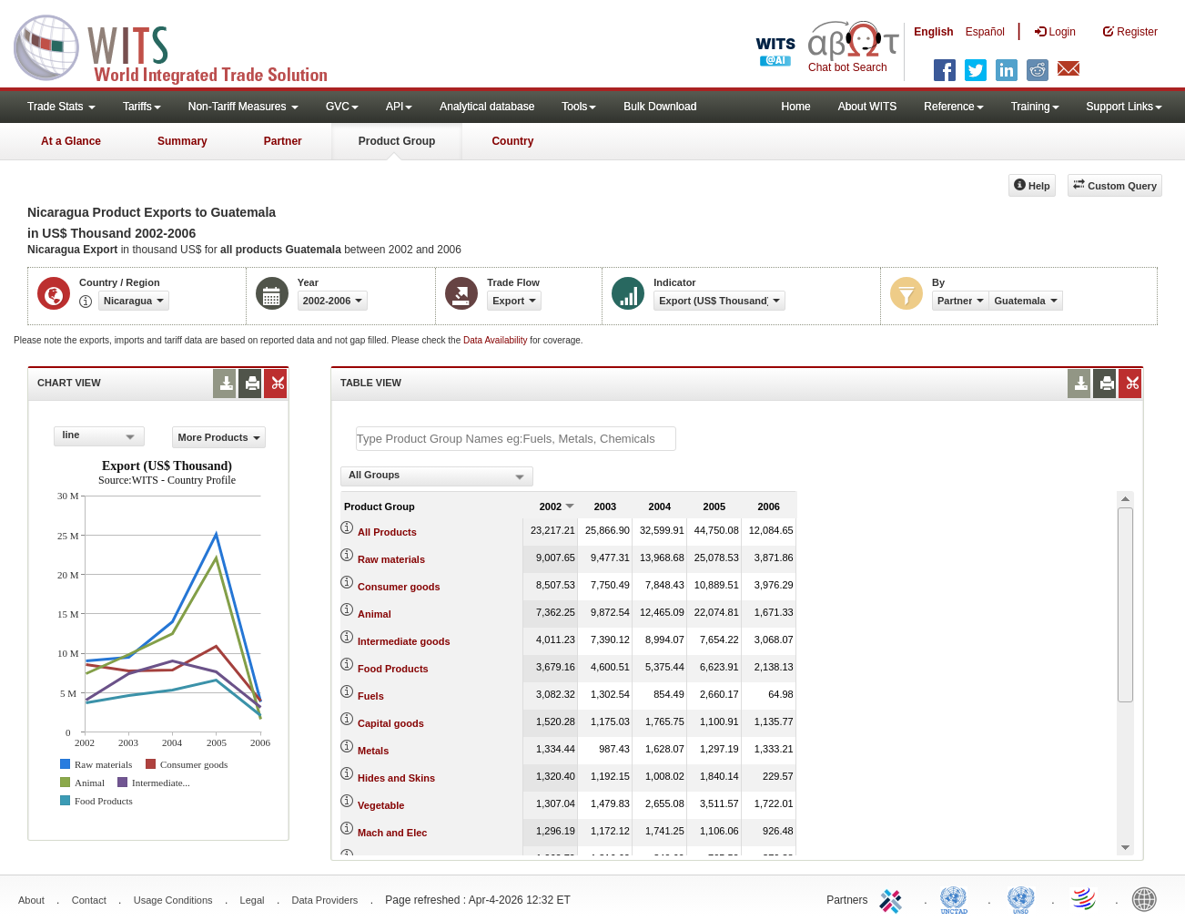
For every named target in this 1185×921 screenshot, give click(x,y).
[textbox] (516, 438)
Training (1035, 106)
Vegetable (381, 805)
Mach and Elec (392, 832)
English (933, 32)
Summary (182, 141)
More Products (218, 437)
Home (796, 106)
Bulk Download (659, 106)
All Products (387, 532)
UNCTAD (957, 898)
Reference (953, 106)
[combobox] (99, 436)
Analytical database (487, 106)
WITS (182, 45)
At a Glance (71, 141)
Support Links (1124, 106)
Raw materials (391, 559)
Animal (374, 614)
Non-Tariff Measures (243, 106)
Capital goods (391, 723)
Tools (579, 106)
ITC (894, 898)
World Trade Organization (1085, 898)
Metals (373, 750)
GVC (342, 106)
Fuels (371, 696)
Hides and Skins (396, 778)
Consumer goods (399, 586)
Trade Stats (61, 106)
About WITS (867, 106)
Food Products (393, 668)
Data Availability (496, 340)
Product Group (397, 141)
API (399, 106)
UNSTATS (1021, 898)
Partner (283, 141)
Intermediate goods (404, 641)
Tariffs (142, 106)
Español (985, 32)
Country (512, 141)
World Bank (1148, 898)
